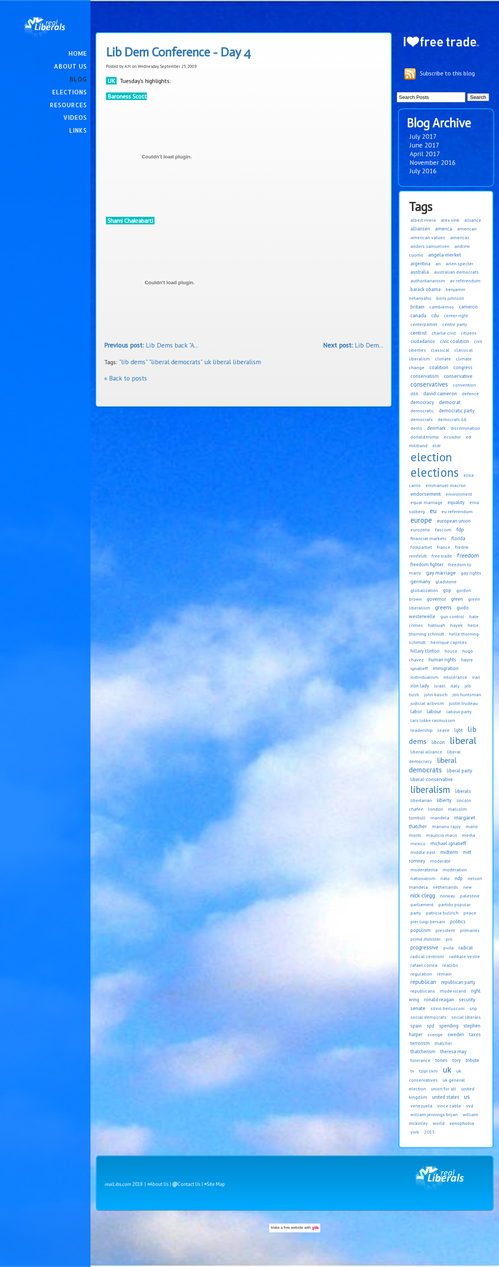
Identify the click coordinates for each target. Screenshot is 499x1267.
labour (434, 711)
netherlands (445, 887)
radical (465, 947)
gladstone (446, 581)
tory (456, 1060)
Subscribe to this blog (447, 73)
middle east (422, 852)
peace (469, 913)
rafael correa (423, 965)
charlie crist (444, 333)
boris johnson (450, 298)
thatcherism (422, 1051)
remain (444, 974)
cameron (468, 307)
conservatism (424, 376)
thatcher (443, 1043)
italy (455, 686)
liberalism (430, 789)
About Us (70, 66)
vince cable (449, 1106)
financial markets (428, 538)
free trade (442, 556)
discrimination (465, 428)
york (414, 1132)
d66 (414, 393)
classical (440, 350)
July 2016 (423, 170)
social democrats (428, 1017)
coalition (438, 367)
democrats (421, 419)
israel (440, 686)
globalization (424, 590)
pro (449, 939)
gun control (452, 616)
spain (416, 1026)
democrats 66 (452, 419)
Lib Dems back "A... (151, 345)
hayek (456, 625)
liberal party (459, 770)
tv (412, 1071)
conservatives (429, 384)
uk (447, 1069)
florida (458, 538)
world (438, 1123)
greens (443, 607)
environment (459, 494)
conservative (458, 376)
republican (423, 981)
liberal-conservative (431, 779)
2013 (429, 1132)
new (467, 887)
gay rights (471, 573)
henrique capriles (448, 642)
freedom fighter (426, 564)
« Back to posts (125, 378)
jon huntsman (466, 694)
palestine (470, 896)
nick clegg (422, 895)
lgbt (458, 730)
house (450, 651)
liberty (444, 800)
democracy (422, 402)
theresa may (453, 1051)
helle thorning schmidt (444, 629)
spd (430, 1026)
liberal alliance (426, 752)
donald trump (424, 437)
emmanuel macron (446, 485)
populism (420, 930)
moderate (440, 861)
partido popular (454, 904)
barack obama (425, 289)
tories (441, 1060)
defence (470, 393)
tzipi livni (428, 1071)
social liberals (466, 1017)
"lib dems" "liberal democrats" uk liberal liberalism (190, 361)
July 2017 (423, 136)
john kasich (436, 694)
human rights (442, 659)
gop (447, 590)
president (445, 930)
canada (418, 315)
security (467, 999)
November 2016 (433, 162)
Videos (75, 117)
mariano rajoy (446, 826)
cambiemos (441, 307)
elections (434, 472)
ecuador (452, 437)
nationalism (422, 878)
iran (476, 677)
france (443, 547)
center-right (456, 315)
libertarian (421, 800)
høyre (467, 659)
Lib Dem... (353, 345)
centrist (418, 332)
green (457, 599)
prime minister (425, 939)
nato (445, 878)
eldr (436, 445)
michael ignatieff (448, 843)
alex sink (450, 220)
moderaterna (424, 869)
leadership (421, 730)
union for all (443, 1089)
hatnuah (436, 625)
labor (416, 711)
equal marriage (426, 502)
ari (438, 263)
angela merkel (444, 254)
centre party (454, 324)
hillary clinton (425, 651)
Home (78, 53)
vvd (469, 1106)
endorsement (425, 493)
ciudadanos (422, 341)
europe (421, 520)
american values (427, 237)
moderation (455, 869)
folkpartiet (421, 547)
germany (420, 581)
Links (78, 130)
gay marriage (441, 572)
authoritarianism (427, 280)
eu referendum (456, 511)
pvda (448, 948)
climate (443, 359)
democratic (422, 410)
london (435, 809)
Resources (68, 105)
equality (456, 502)
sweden (456, 1034)
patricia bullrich (442, 913)
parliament (422, 904)
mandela (439, 818)
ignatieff (419, 668)
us (467, 1096)
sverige (435, 1034)
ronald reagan (439, 999)
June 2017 (425, 145)
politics (458, 921)
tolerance (420, 1060)
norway (447, 896)
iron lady (419, 686)
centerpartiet (423, 324)
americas (459, 237)
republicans (422, 991)
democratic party (456, 410)
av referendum (465, 280)
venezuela (421, 1106)
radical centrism (427, 956)
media (468, 835)
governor (436, 599)
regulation (421, 974)
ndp (459, 878)
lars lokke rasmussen (432, 720)
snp (473, 1008)
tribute (472, 1060)
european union (454, 521)
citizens (469, 333)
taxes (475, 1034)
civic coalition (454, 341)
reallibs (450, 965)
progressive (424, 947)
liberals (463, 791)
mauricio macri (441, 835)
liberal (463, 740)
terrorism (420, 1043)
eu (433, 510)
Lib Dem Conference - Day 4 (178, 52)
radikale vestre (464, 956)
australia (419, 272)
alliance (472, 220)
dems (416, 428)
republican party (458, 982)
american (467, 229)
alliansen (420, 229)
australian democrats (456, 272)
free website (293, 1227)
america (443, 229)
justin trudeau (463, 703)
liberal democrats (433, 765)
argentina (420, 263)
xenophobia (461, 1123)
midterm (449, 852)
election (431, 457)
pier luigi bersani (427, 921)
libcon (438, 742)
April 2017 (425, 153)
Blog (78, 79)
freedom (468, 555)
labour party (459, 711)
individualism (424, 677)
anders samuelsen (429, 246)
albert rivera (423, 220)
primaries (470, 930)
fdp (460, 529)
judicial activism (427, 703)
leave (443, 730)
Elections (69, 92)
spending (448, 1026)
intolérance (455, 677)
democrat (449, 402)
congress (462, 367)
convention (464, 385)
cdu (435, 315)
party (415, 913)
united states (445, 1097)
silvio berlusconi (447, 1008)
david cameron (440, 393)
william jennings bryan (434, 1114)
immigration (445, 668)
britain (417, 306)
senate (418, 1008)
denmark (436, 428)
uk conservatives (435, 1075)
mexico (418, 843)
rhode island (453, 991)
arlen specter (459, 263)
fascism (443, 529)
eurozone (420, 529)
